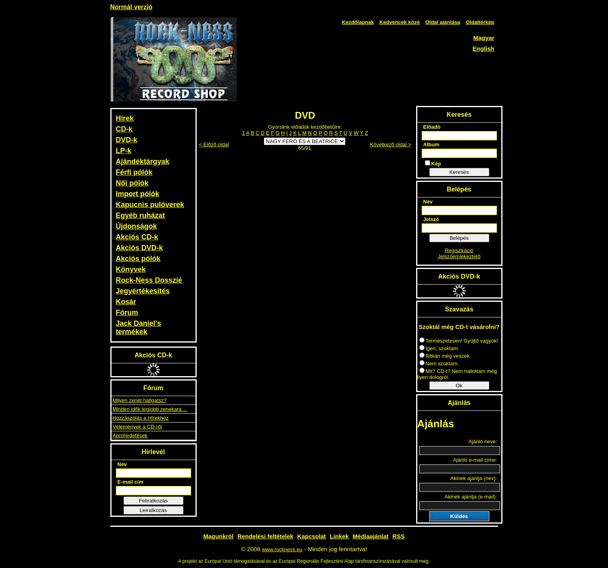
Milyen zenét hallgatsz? (140, 400)
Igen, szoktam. (439, 348)
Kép (433, 163)
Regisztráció (459, 250)
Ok (459, 386)
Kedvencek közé (399, 22)
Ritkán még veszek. (445, 356)
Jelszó (431, 219)
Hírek (125, 118)
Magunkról (218, 536)
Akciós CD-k (137, 237)
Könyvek (131, 269)
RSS (399, 536)
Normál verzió (131, 7)
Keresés (459, 172)
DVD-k (127, 140)
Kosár (126, 302)
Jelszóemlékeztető (459, 256)
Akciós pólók (138, 259)
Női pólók (132, 183)
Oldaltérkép (480, 22)
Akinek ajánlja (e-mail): (471, 497)
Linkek (339, 536)
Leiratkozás (153, 510)
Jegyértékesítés (143, 291)
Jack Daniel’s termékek (138, 327)
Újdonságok (136, 226)
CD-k (124, 129)
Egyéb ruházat (140, 215)
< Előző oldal (214, 144)
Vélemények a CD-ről (137, 427)
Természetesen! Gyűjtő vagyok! (458, 341)
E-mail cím (131, 482)
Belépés (458, 238)
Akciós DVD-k (139, 248)
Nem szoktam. (439, 364)
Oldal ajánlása (442, 22)
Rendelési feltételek (265, 536)
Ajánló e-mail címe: (475, 460)
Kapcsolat (311, 536)
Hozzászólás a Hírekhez (141, 418)
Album (431, 144)
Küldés (459, 516)
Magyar (483, 37)
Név (122, 464)
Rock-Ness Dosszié (149, 280)
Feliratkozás (153, 501)
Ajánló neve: (482, 441)
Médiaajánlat (371, 536)
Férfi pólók (134, 172)
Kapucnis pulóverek (150, 205)
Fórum (127, 313)
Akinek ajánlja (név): (473, 478)
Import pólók (137, 194)
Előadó (432, 127)
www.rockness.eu (282, 549)
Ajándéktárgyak (142, 161)
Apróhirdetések (130, 435)
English (483, 48)
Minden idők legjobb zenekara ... (150, 409)
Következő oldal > (390, 144)
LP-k (124, 151)
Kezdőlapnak (358, 22)
